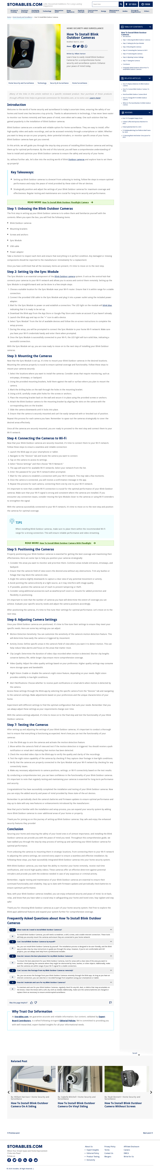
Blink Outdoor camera (65, 276)
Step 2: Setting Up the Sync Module (133, 43)
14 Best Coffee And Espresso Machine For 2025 (135, 122)
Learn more (95, 98)
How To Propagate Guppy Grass (132, 118)
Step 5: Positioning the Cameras (132, 54)
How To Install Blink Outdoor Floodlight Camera (65, 202)
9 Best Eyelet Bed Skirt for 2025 (132, 127)
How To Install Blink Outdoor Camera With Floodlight (65, 543)
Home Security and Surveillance (22, 17)
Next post (148, 1133)
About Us (89, 1147)
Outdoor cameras (76, 159)
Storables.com (21, 1016)
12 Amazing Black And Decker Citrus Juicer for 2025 (136, 136)
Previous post (13, 1133)
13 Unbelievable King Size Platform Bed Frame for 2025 (136, 131)
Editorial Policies (68, 1020)
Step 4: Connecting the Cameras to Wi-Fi (135, 50)
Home (9, 17)
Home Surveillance (79, 83)
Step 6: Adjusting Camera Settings (133, 57)
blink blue (107, 305)
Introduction (127, 36)
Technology (42, 83)
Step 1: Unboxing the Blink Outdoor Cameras (136, 40)
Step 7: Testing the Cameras (131, 60)
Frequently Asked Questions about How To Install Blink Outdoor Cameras (136, 68)
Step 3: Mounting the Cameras (132, 47)
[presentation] (9, 1092)
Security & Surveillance (59, 83)
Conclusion (126, 64)
